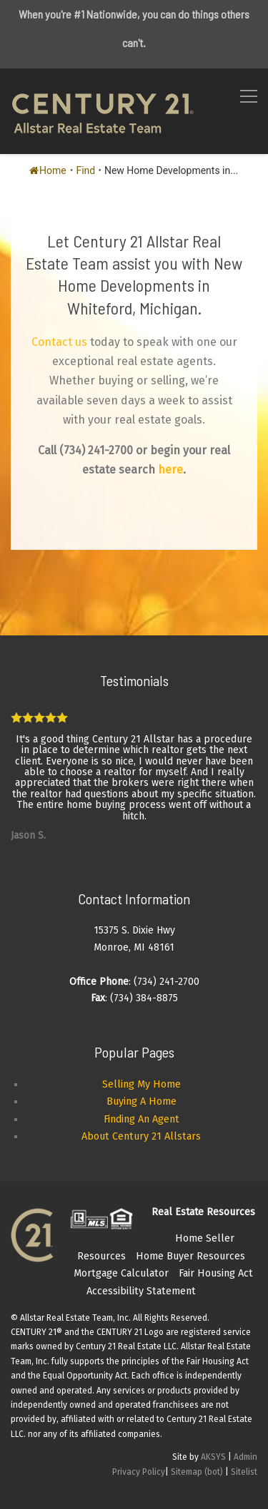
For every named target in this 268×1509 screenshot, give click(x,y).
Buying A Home (141, 1101)
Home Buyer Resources (190, 1256)
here (170, 469)
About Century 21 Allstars (141, 1136)
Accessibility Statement (141, 1291)
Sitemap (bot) (197, 1472)
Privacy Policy (138, 1472)
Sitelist (244, 1472)
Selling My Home (141, 1084)
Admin (245, 1457)
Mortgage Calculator (121, 1273)
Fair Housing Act (216, 1273)
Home (47, 170)
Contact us (59, 342)
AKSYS (213, 1457)
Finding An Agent (141, 1119)
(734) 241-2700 (96, 450)
